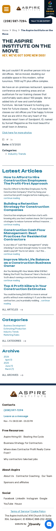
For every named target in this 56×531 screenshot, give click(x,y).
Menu (6, 9)
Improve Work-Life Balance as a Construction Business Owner (27, 262)
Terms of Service (20, 511)
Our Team (47, 476)
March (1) (9, 369)
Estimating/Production (15, 329)
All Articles (10, 309)
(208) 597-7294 (15, 21)
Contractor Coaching (28, 476)
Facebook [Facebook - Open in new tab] (9, 498)
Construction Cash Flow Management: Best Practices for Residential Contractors (25, 234)
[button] (49, 524)
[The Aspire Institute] (28, 8)
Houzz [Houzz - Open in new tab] (18, 503)
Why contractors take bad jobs (21, 459)
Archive (10, 351)
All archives (10, 375)
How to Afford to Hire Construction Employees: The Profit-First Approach (26, 180)
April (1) (8, 360)
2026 (6, 357)
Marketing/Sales (11, 335)
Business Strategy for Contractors (23, 443)
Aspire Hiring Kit (12, 436)
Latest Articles (22, 171)
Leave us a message (16, 416)
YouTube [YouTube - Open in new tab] (8, 503)
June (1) (9, 366)
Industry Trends (17, 154)
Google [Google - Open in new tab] (43, 498)
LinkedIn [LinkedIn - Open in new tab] (20, 498)
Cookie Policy (38, 511)
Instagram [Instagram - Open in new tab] (32, 498)
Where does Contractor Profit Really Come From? (27, 451)
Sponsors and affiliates (16, 482)
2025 (6, 363)
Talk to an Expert (40, 21)
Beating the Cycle (34, 436)
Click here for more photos (17, 132)
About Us (9, 476)
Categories (15, 320)
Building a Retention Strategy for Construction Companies (26, 207)
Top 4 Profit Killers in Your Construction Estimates (25, 287)
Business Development (15, 325)
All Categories (12, 340)
